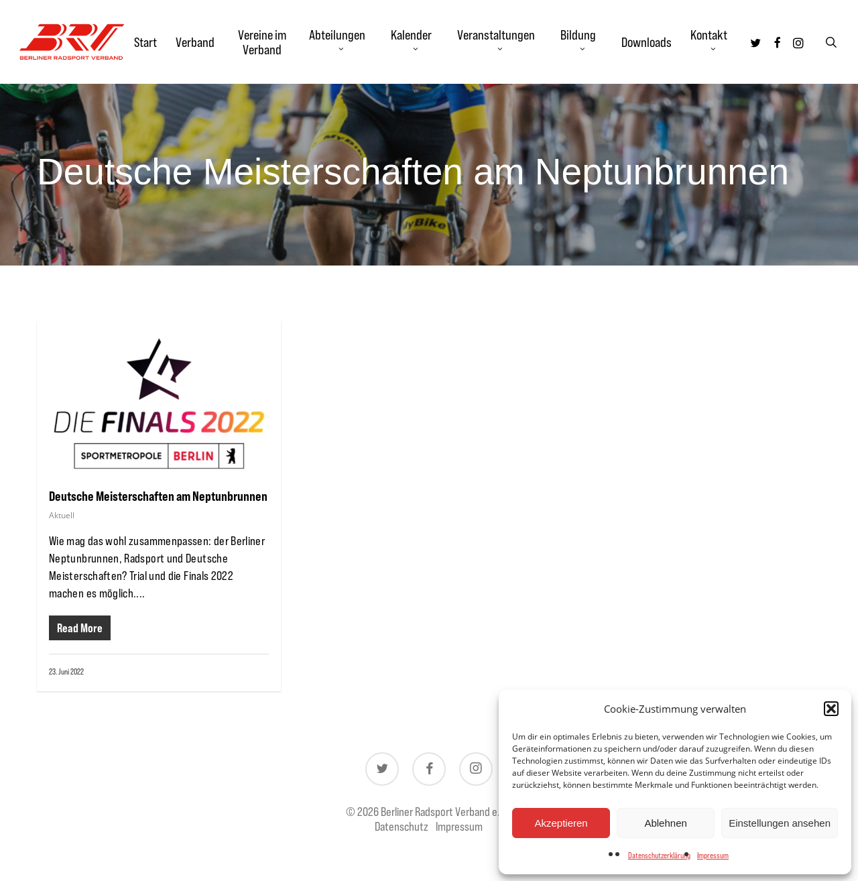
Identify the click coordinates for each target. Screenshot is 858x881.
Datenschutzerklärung (659, 855)
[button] (831, 708)
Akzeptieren (560, 823)
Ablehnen (665, 823)
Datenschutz (401, 826)
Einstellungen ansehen (780, 823)
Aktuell (61, 515)
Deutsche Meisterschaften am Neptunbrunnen (158, 496)
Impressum (713, 855)
